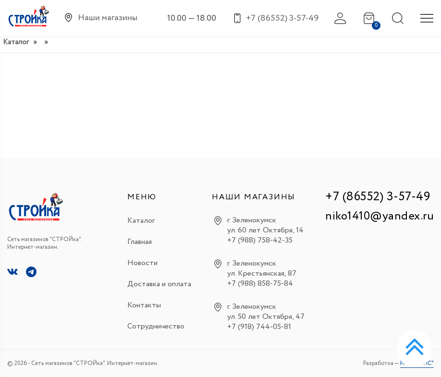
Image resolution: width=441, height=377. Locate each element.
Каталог (16, 42)
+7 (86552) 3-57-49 (377, 197)
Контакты (144, 305)
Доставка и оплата (159, 284)
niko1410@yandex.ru (379, 216)
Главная (139, 242)
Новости (142, 263)
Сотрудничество (155, 326)
